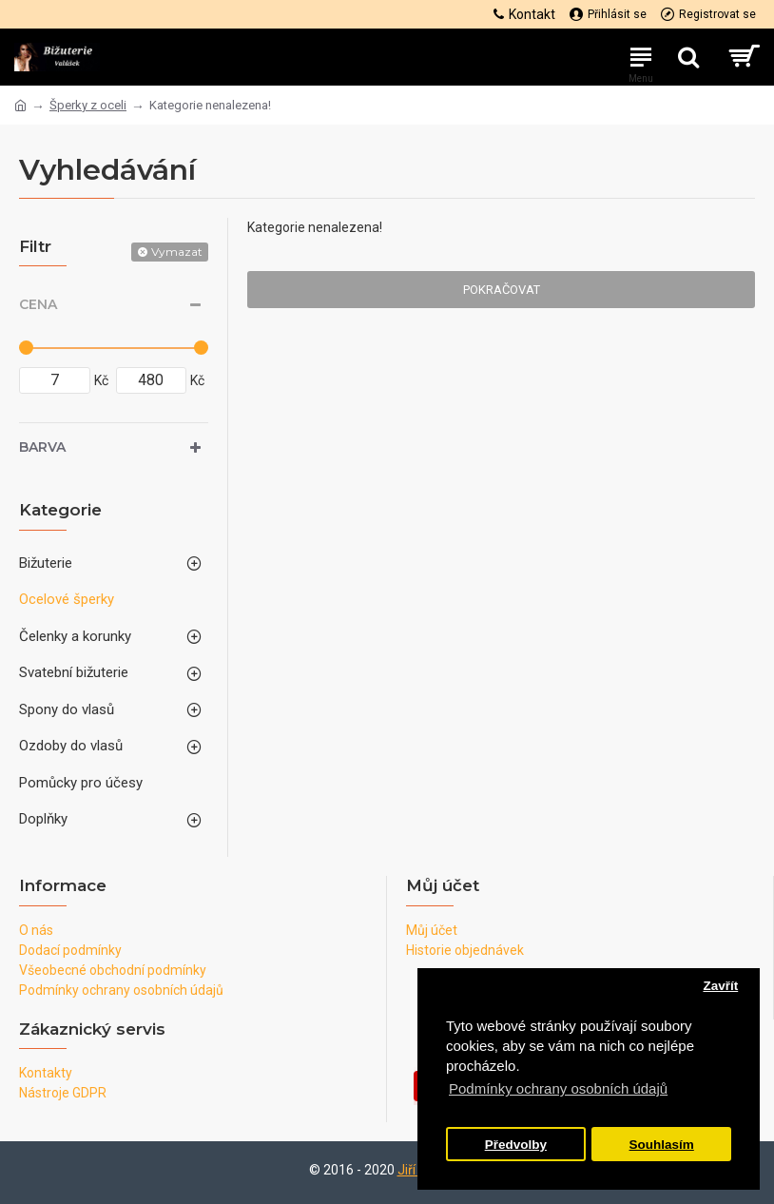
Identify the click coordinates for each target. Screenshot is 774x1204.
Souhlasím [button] (661, 1144)
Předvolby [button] (516, 1144)
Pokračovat (501, 289)
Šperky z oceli (87, 105)
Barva (42, 447)
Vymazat (177, 251)
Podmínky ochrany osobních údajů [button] (558, 1088)
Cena (38, 304)
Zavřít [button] (720, 986)
